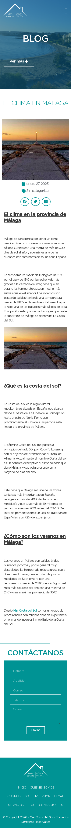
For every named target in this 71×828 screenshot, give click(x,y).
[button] (66, 10)
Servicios (15, 804)
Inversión (42, 796)
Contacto (47, 804)
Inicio (21, 787)
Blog (31, 804)
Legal (59, 796)
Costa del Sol (18, 796)
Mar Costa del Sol (25, 610)
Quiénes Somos (42, 787)
